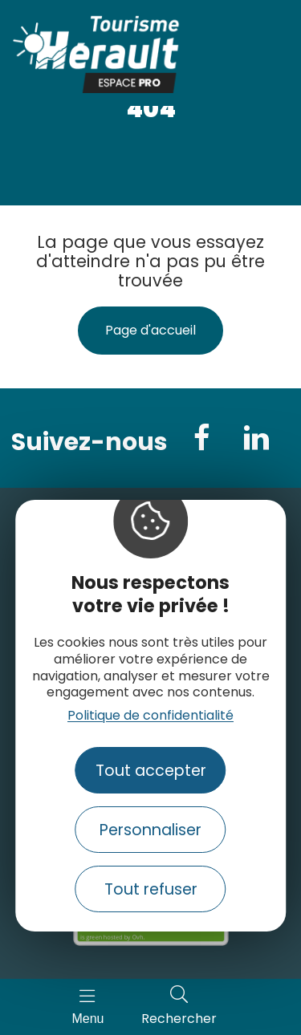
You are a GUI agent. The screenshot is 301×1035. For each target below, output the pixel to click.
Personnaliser (150, 830)
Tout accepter (151, 770)
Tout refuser (150, 889)
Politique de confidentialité (150, 715)
